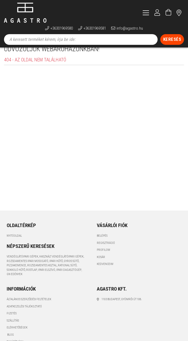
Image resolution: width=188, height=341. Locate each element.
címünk (179, 13)
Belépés (102, 243)
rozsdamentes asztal (42, 273)
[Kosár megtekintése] (168, 13)
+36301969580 (61, 28)
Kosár (101, 264)
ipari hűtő (56, 268)
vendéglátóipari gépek (22, 264)
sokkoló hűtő (16, 277)
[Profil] (157, 13)
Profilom (103, 257)
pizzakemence (16, 273)
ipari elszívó (46, 277)
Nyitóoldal (14, 243)
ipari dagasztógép (68, 277)
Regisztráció (106, 250)
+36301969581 (94, 28)
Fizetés (12, 321)
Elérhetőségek (17, 335)
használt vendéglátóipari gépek (61, 264)
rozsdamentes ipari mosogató (27, 268)
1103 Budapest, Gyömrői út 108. (122, 306)
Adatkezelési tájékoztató (24, 314)
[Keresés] (172, 39)
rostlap (31, 277)
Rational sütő (67, 273)
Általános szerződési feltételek (29, 306)
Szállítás (13, 328)
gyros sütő (71, 268)
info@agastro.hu (130, 28)
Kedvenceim (105, 271)
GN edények (14, 281)
